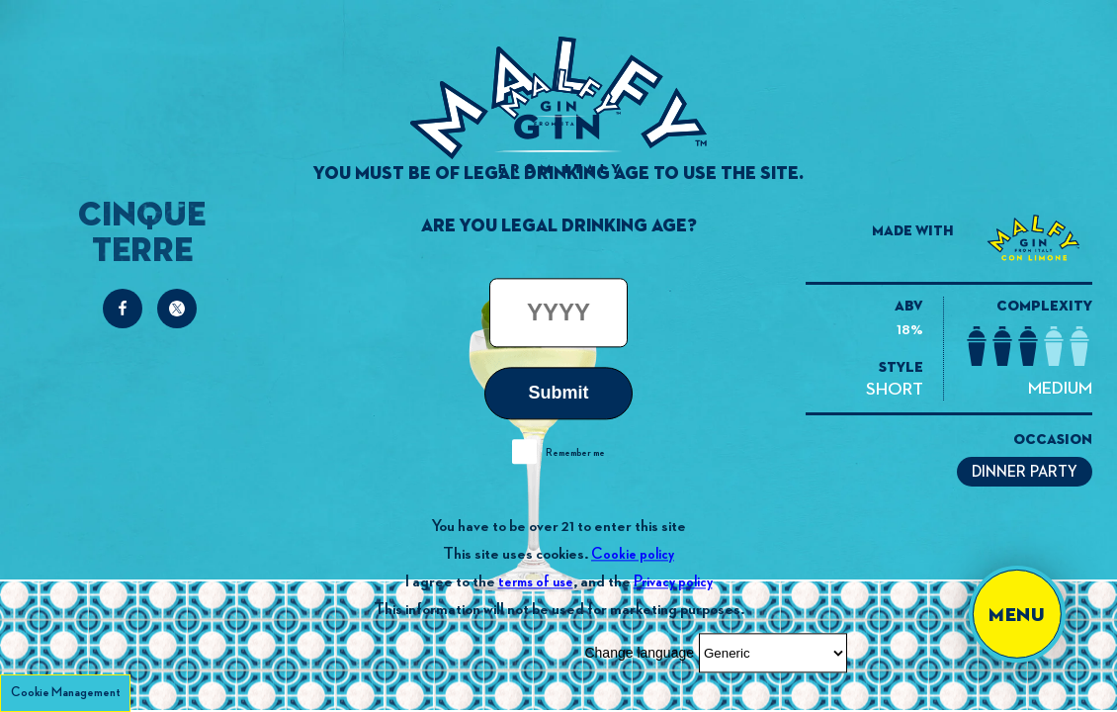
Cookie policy (632, 554)
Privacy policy (673, 582)
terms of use (535, 582)
